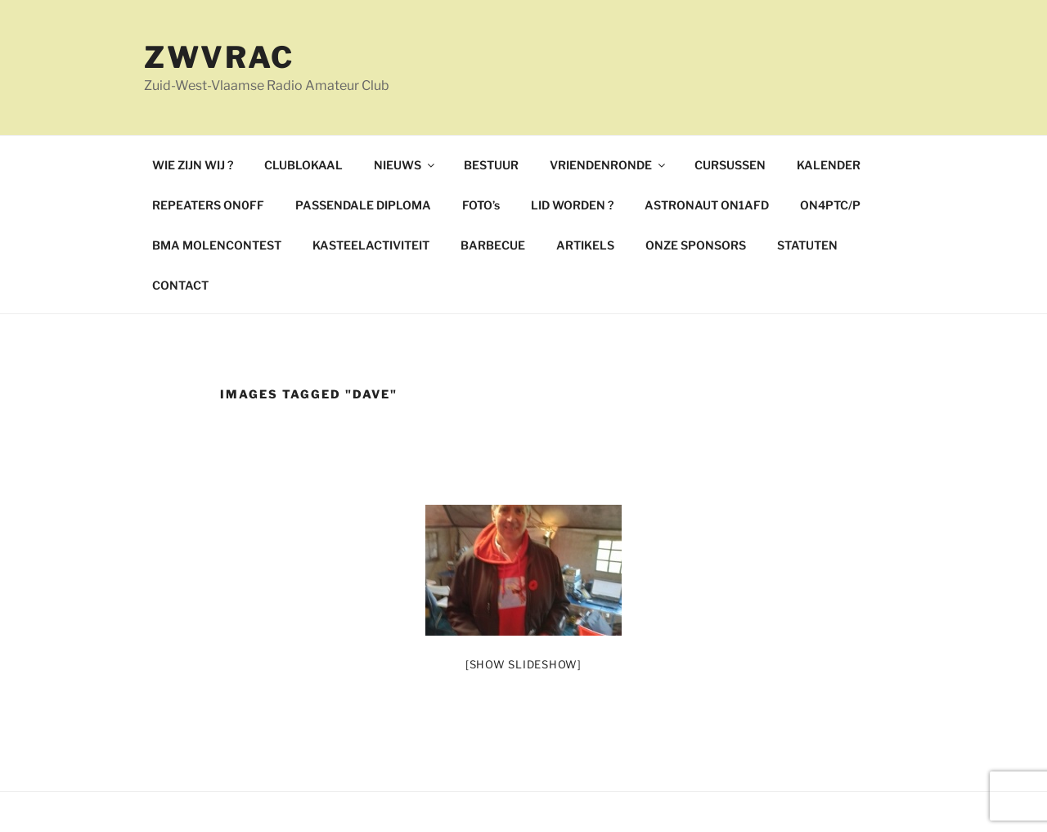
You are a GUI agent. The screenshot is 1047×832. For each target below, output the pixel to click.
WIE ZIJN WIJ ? (192, 165)
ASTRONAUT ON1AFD (707, 205)
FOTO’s (481, 205)
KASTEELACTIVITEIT (370, 245)
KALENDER (829, 165)
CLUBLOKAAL (303, 165)
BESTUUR (491, 165)
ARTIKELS (585, 245)
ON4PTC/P (830, 205)
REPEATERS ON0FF (208, 205)
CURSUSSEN (730, 165)
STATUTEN (807, 245)
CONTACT (180, 285)
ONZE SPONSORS (695, 245)
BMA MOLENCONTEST (216, 245)
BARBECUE (493, 245)
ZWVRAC (219, 57)
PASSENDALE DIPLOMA (363, 205)
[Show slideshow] (523, 664)
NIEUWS (405, 165)
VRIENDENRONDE (608, 165)
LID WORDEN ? (572, 205)
